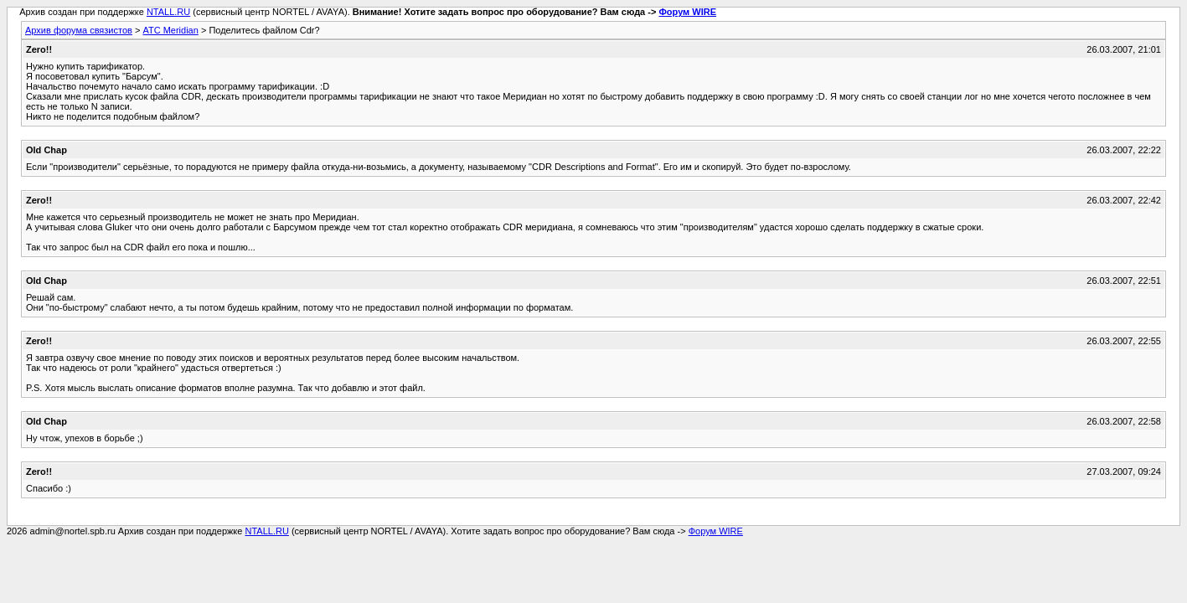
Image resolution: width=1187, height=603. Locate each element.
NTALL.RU (168, 12)
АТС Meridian (170, 30)
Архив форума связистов (78, 30)
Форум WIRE (687, 12)
